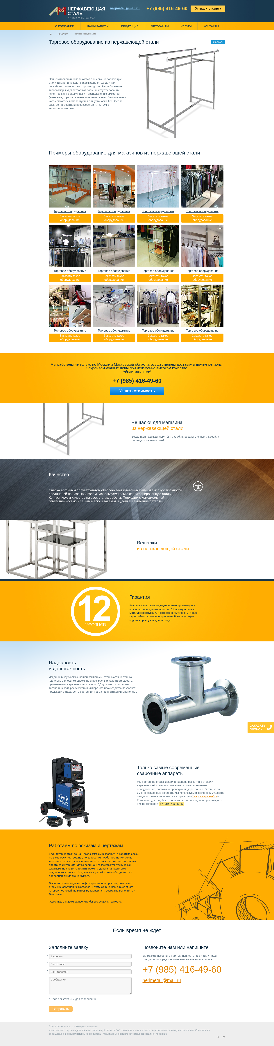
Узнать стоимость (137, 391)
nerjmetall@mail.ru (162, 980)
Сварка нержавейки (204, 796)
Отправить (61, 1009)
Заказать (218, 42)
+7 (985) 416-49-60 (166, 8)
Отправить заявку (208, 8)
